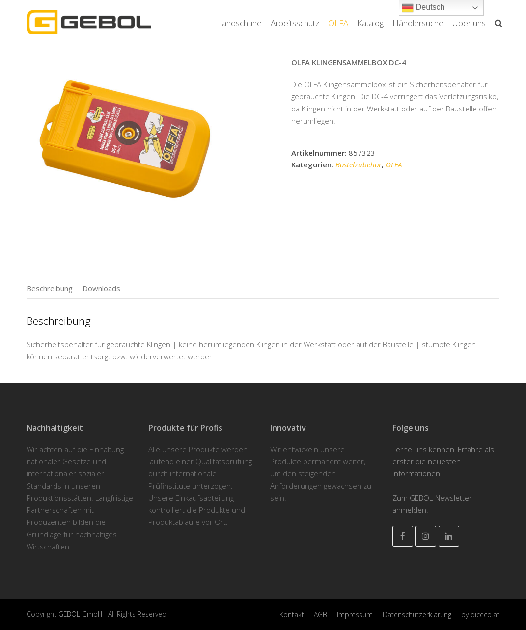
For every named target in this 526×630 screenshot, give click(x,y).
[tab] (50, 288)
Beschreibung (50, 288)
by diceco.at (480, 614)
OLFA (394, 164)
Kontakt (291, 614)
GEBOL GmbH (81, 614)
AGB (320, 614)
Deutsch (423, 8)
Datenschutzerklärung (417, 614)
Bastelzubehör (358, 164)
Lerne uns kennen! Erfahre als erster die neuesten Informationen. (443, 461)
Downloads (101, 288)
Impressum (355, 614)
